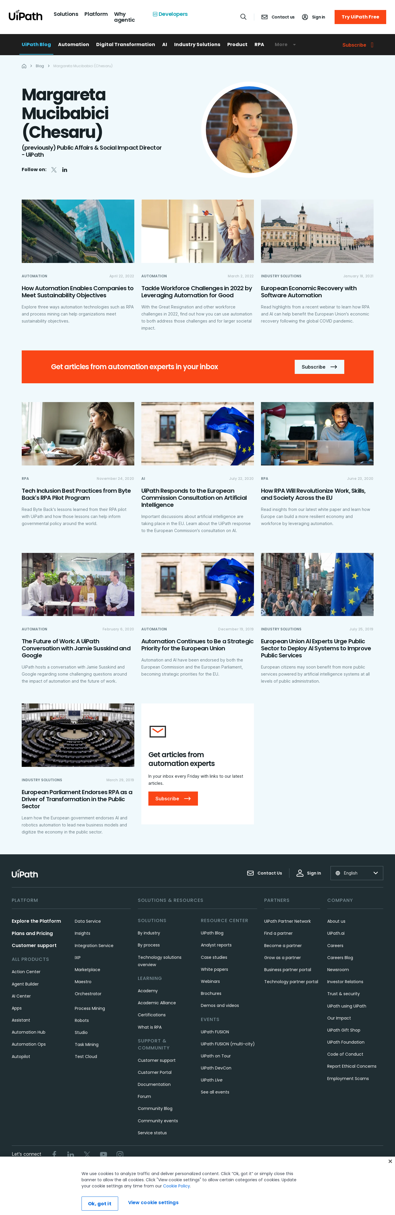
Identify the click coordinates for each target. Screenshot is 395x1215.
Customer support (34, 945)
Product (237, 44)
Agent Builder (25, 984)
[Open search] (243, 17)
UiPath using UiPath (346, 1006)
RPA (259, 44)
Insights (82, 933)
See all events (215, 1092)
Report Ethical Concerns (352, 1066)
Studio (81, 1032)
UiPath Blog (36, 44)
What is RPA (150, 1027)
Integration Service (94, 946)
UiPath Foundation (346, 1042)
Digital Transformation (125, 44)
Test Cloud (86, 1056)
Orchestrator (88, 994)
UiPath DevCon (216, 1068)
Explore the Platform (36, 921)
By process (149, 945)
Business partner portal (287, 970)
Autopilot (21, 1056)
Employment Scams (348, 1078)
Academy (148, 991)
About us (336, 921)
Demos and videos (220, 1005)
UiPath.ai (336, 933)
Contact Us (264, 873)
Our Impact (339, 1018)
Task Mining (87, 1044)
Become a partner (283, 946)
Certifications (152, 1015)
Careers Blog (340, 958)
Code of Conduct (345, 1054)
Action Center (26, 972)
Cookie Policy (176, 1203)
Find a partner (278, 933)
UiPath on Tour (216, 1056)
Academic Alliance (157, 1003)
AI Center (21, 996)
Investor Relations (345, 982)
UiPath (212, 1080)
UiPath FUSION (215, 1032)
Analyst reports (216, 945)
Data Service (88, 921)
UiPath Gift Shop (343, 1030)
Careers (335, 946)
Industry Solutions (197, 44)
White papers (214, 969)
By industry (149, 933)
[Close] (390, 1178)
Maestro (83, 982)
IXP (78, 958)
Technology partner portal (291, 982)
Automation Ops (29, 1044)
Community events (158, 1121)
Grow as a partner (282, 958)
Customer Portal (155, 1072)
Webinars (210, 981)
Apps (17, 1008)
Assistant (21, 1020)
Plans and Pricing (32, 933)
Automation (73, 44)
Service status (152, 1133)
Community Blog (155, 1108)
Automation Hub (28, 1032)
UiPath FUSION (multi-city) (228, 1044)
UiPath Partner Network (287, 921)
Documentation (154, 1084)
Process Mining (90, 1008)
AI (164, 44)
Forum (144, 1096)
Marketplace (87, 970)
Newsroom (338, 970)
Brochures (211, 993)
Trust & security (343, 994)
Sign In (308, 873)
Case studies (214, 957)
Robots (82, 1020)
